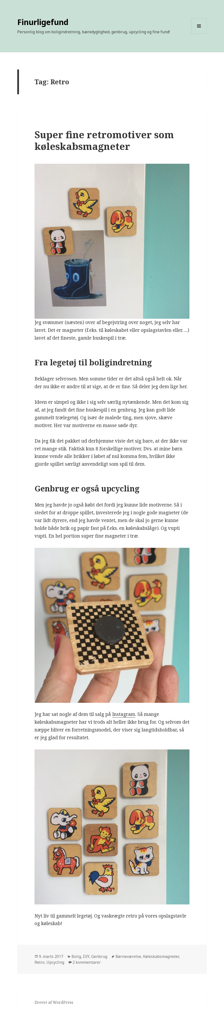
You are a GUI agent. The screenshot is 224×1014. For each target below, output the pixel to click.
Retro (40, 962)
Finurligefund (42, 22)
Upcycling (55, 962)
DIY (86, 956)
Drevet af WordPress (54, 1002)
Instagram (123, 714)
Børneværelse (128, 956)
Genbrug (99, 956)
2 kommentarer (86, 962)
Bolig (76, 956)
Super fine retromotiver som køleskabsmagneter (104, 140)
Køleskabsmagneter (161, 956)
